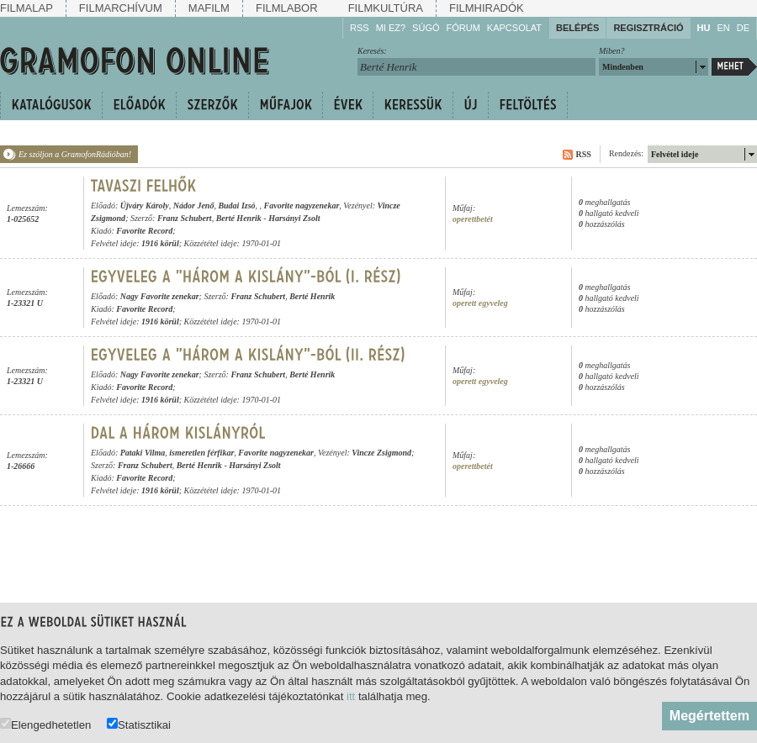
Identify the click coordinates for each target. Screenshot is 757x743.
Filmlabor (287, 8)
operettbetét (473, 219)
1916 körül (160, 243)
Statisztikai (139, 724)
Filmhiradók (486, 8)
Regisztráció (648, 28)
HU (704, 28)
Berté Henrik (239, 218)
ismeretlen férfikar (201, 452)
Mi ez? (390, 28)
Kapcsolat (514, 28)
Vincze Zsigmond (381, 452)
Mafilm (209, 8)
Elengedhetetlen (45, 724)
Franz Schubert (184, 218)
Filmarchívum (120, 8)
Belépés (577, 28)
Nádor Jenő (193, 205)
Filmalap (26, 8)
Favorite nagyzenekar (302, 205)
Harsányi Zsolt (294, 218)
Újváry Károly (144, 205)
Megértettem (709, 716)
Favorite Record (144, 230)
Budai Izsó (236, 205)
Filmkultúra (385, 8)
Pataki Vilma (143, 452)
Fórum (463, 28)
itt (351, 696)
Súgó (425, 28)
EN (723, 28)
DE (743, 28)
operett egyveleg (480, 303)
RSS (359, 28)
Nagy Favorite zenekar (159, 296)
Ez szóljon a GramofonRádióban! (75, 154)
